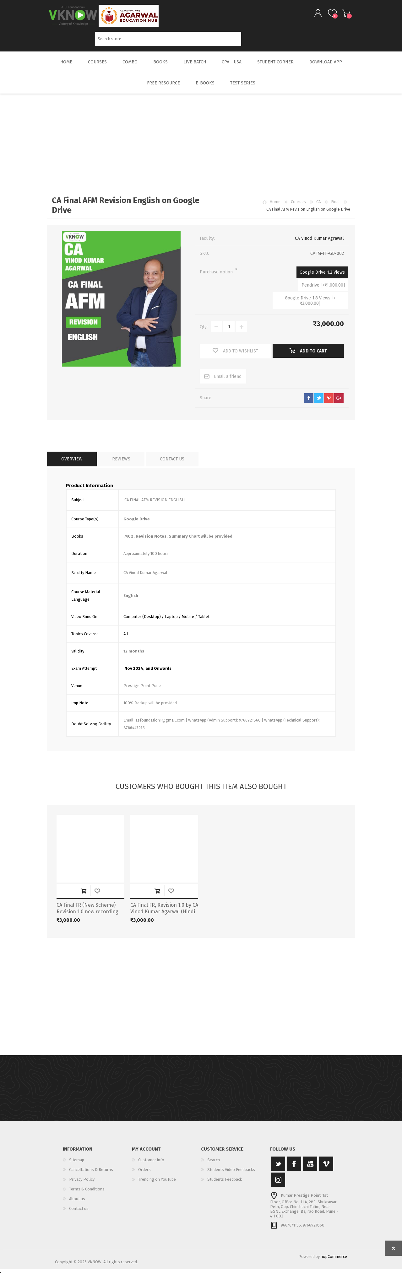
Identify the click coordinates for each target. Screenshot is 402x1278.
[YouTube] (310, 1168)
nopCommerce (334, 1261)
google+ (339, 402)
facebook (308, 402)
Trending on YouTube (157, 1183)
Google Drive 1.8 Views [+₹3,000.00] (310, 305)
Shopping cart (340, 15)
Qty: (204, 331)
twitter (318, 402)
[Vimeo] (326, 1168)
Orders (144, 1174)
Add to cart (83, 895)
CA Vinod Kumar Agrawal (319, 242)
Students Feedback (224, 1183)
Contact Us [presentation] (172, 463)
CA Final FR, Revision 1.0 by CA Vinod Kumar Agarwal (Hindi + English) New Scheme (164, 916)
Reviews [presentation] (121, 463)
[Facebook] (294, 1168)
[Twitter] (278, 1168)
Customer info (151, 1164)
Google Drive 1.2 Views (322, 276)
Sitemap (76, 1164)
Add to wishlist (97, 895)
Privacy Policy (82, 1183)
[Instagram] (278, 1184)
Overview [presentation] (72, 463)
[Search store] (168, 41)
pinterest (329, 402)
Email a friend (228, 381)
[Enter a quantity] (229, 331)
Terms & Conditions (87, 1193)
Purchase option (217, 276)
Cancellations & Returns (91, 1174)
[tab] (72, 463)
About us (77, 1203)
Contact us (79, 1213)
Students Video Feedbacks (231, 1174)
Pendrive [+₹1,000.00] (323, 289)
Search (248, 41)
